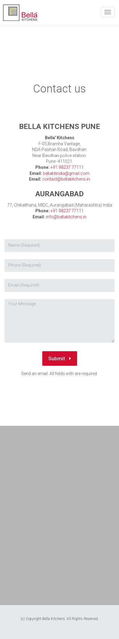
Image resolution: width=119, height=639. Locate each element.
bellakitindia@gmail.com (66, 173)
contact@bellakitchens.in (66, 179)
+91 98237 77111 (67, 167)
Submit (59, 358)
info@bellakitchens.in (66, 216)
